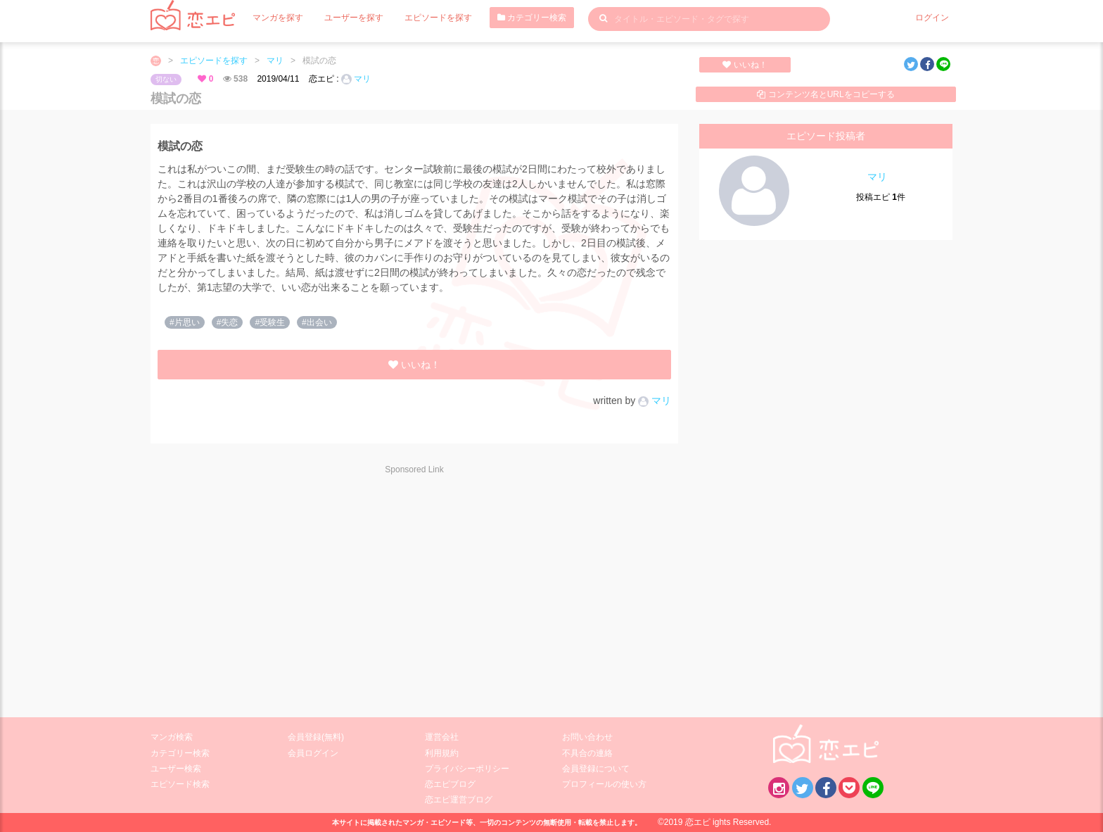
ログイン (932, 18)
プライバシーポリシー (467, 769)
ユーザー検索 (176, 769)
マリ (275, 60)
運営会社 (442, 737)
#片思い (185, 322)
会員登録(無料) (316, 737)
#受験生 (270, 322)
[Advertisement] (277, 587)
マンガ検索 (172, 737)
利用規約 (442, 753)
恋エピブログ (450, 784)
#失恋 (227, 322)
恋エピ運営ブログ (458, 800)
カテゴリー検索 (531, 18)
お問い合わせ (587, 737)
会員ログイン (313, 753)
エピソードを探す (438, 18)
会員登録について (596, 769)
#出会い (317, 322)
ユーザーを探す (353, 18)
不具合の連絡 (587, 753)
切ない (166, 79)
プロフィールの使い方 (604, 784)
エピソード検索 (180, 784)
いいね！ (744, 65)
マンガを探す (278, 18)
